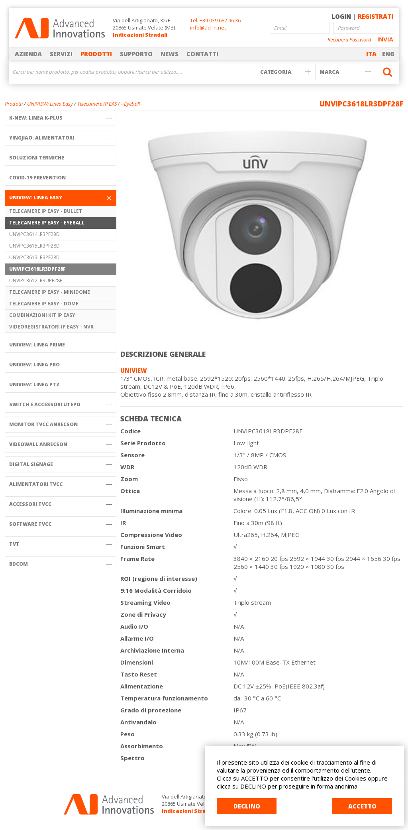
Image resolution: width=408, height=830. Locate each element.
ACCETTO (362, 806)
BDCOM (60, 564)
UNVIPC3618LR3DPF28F (37, 269)
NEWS (169, 54)
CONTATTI (202, 54)
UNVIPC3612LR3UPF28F (35, 280)
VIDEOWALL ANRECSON (60, 444)
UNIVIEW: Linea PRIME (60, 344)
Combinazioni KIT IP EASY (42, 315)
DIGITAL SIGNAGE (60, 464)
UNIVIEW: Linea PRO (60, 364)
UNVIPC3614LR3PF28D (34, 234)
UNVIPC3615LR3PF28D (34, 245)
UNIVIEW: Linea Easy (50, 103)
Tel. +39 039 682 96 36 (215, 20)
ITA (371, 54)
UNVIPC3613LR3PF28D (34, 257)
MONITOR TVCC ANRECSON (60, 424)
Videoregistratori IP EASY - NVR (51, 326)
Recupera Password (349, 39)
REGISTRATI (375, 16)
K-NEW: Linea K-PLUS (60, 117)
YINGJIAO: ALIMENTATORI (60, 137)
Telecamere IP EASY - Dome (43, 303)
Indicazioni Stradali (140, 34)
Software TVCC (60, 524)
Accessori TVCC (60, 504)
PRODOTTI (96, 54)
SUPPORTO (136, 54)
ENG (388, 54)
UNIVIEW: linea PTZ (60, 384)
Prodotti (14, 103)
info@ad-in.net (208, 27)
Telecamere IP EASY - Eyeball (108, 103)
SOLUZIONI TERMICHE (60, 157)
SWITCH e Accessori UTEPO (60, 404)
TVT (60, 544)
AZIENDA (28, 54)
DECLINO (246, 806)
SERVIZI (61, 54)
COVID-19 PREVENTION (60, 177)
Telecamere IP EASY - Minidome (49, 292)
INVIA (385, 39)
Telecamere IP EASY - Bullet (45, 211)
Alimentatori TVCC (60, 484)
